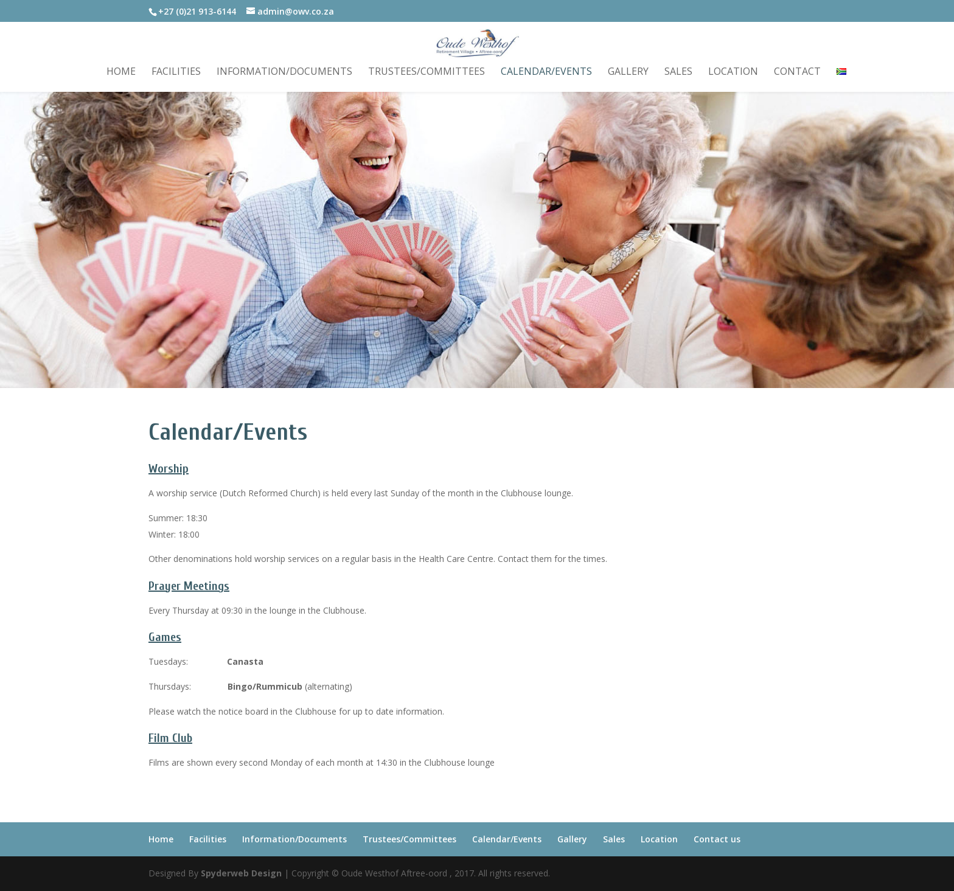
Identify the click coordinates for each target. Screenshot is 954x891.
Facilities (176, 72)
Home (121, 72)
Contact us (717, 839)
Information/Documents (284, 72)
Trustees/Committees (426, 72)
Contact (797, 72)
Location (733, 72)
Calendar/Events (546, 72)
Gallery (628, 72)
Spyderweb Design (241, 873)
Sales (678, 72)
